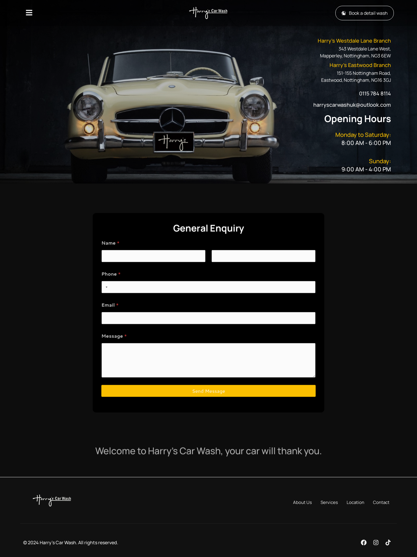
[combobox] (105, 303)
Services (329, 502)
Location (355, 502)
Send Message (208, 407)
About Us (302, 502)
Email (110, 321)
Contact (381, 502)
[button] (67, 13)
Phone (111, 290)
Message (114, 352)
